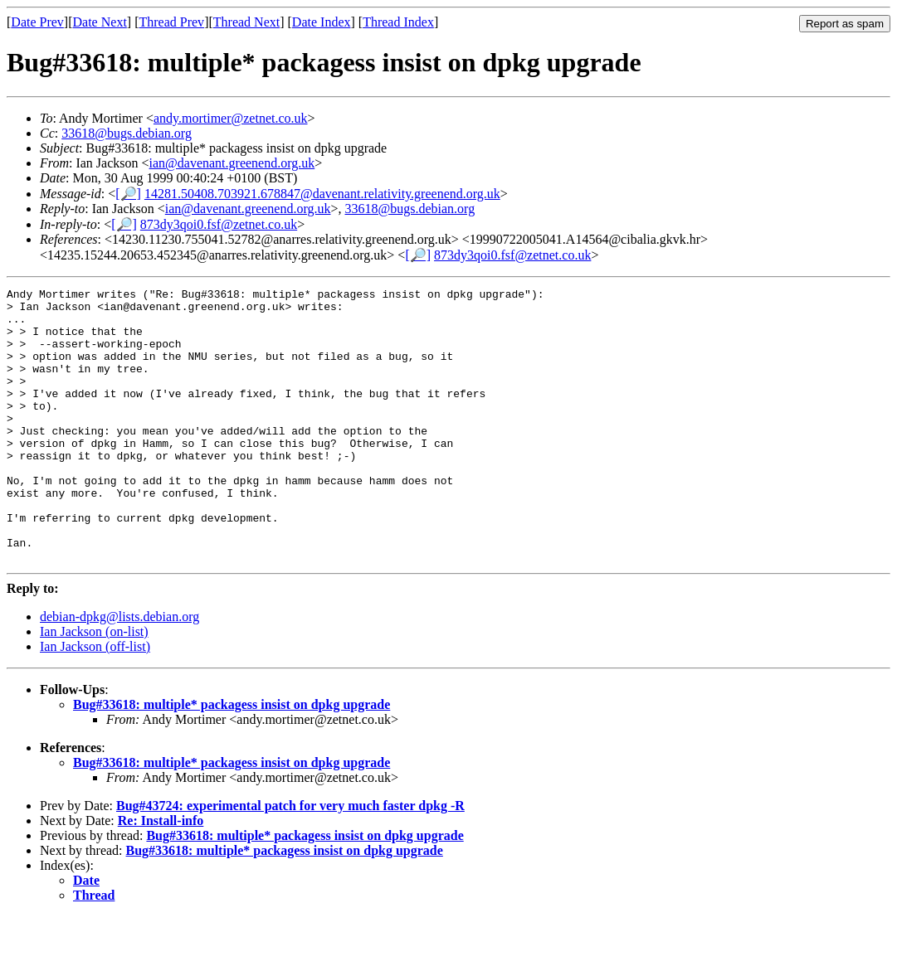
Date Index (321, 22)
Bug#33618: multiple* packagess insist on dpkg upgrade (231, 759)
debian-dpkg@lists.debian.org (119, 671)
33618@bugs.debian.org (126, 133)
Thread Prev (171, 22)
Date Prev (37, 22)
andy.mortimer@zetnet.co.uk (231, 118)
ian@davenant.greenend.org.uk (232, 163)
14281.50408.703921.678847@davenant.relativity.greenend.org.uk (322, 194)
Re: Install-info (161, 875)
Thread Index (398, 22)
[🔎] (128, 194)
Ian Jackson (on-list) (94, 686)
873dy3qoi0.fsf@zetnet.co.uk (218, 224)
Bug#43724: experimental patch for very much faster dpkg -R (290, 860)
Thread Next (246, 22)
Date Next (100, 22)
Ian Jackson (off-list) (95, 701)
